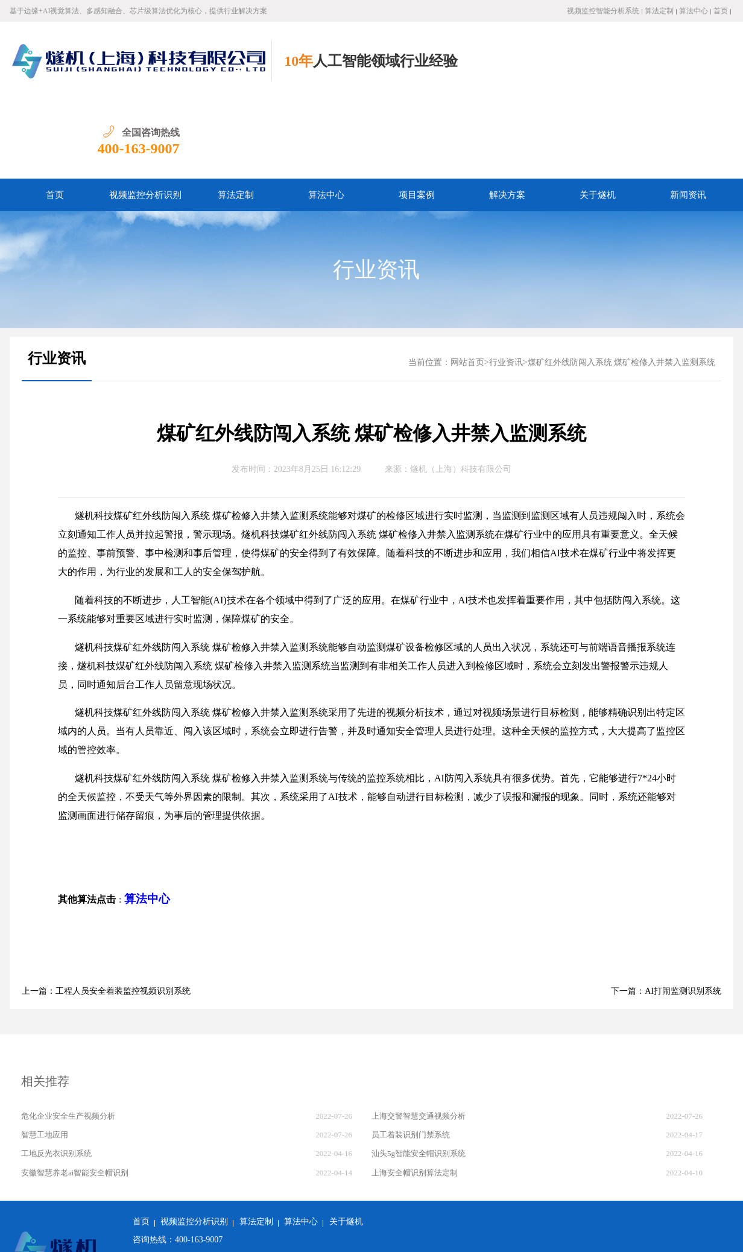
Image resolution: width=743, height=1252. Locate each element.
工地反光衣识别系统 (56, 1074)
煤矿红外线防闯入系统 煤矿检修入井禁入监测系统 (622, 283)
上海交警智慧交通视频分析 (419, 1037)
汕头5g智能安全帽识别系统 (419, 1074)
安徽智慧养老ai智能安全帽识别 (74, 1094)
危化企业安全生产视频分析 (68, 1037)
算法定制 (659, 11)
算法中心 (693, 11)
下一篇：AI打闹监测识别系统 (666, 912)
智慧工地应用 (44, 1056)
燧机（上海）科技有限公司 (460, 390)
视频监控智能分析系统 (603, 11)
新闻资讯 (688, 116)
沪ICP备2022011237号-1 (306, 1233)
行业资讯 (376, 191)
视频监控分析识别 (145, 116)
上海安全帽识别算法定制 (415, 1094)
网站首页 (467, 283)
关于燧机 (598, 116)
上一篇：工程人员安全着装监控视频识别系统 (106, 912)
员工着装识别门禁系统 (411, 1056)
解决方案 (507, 116)
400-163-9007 (692, 70)
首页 (720, 11)
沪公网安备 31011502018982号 (194, 1233)
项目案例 (417, 116)
